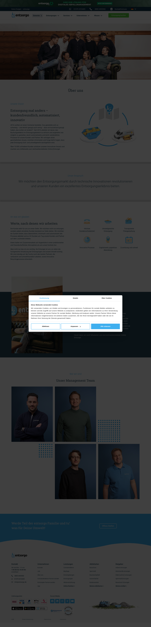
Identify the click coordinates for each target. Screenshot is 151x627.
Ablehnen (45, 326)
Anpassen (76, 326)
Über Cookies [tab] (107, 298)
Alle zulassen (105, 326)
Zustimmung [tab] (44, 298)
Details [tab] (75, 298)
